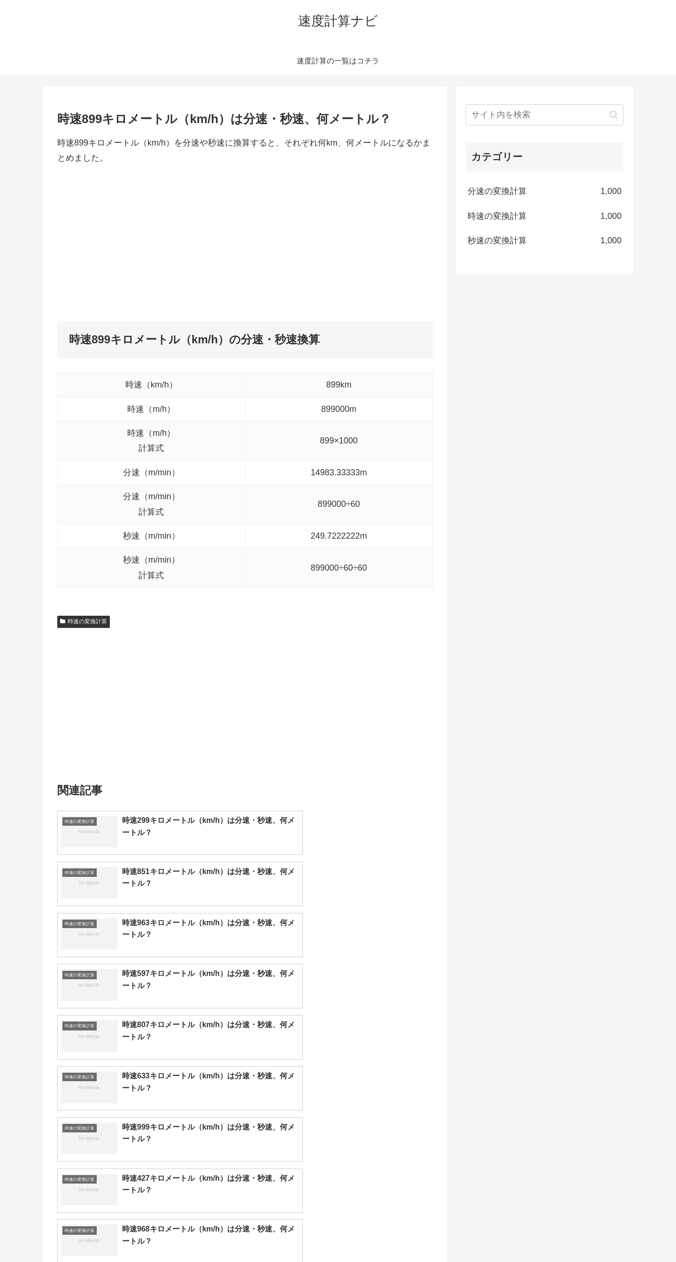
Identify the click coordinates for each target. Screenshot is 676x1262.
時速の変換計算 (83, 621)
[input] (544, 114)
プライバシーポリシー (591, 1233)
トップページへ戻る (518, 1233)
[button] (614, 114)
